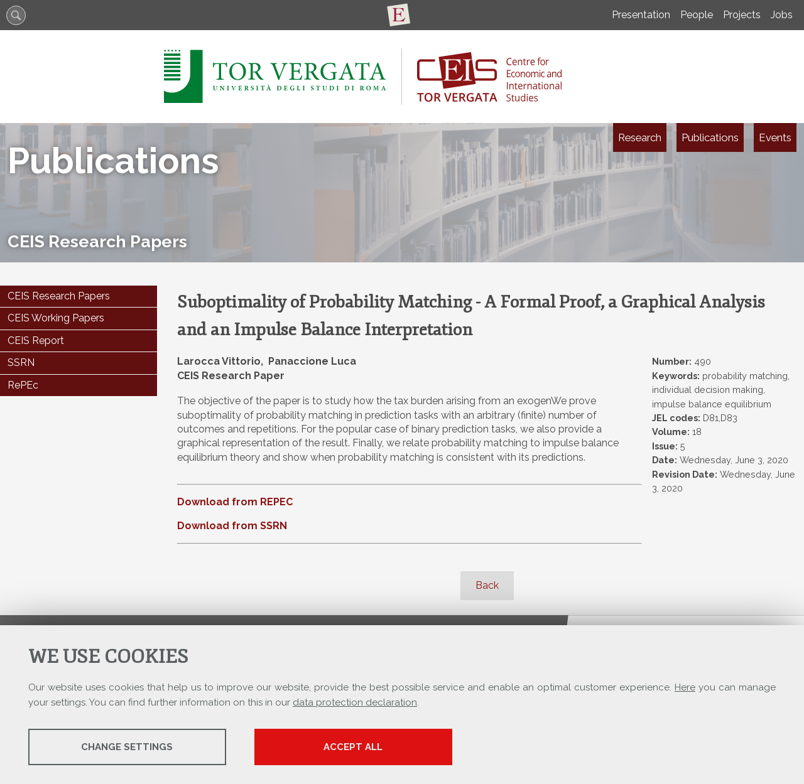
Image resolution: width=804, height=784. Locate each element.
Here (685, 687)
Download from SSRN (232, 526)
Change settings (127, 747)
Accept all (353, 747)
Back (487, 585)
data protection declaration (355, 702)
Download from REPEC (235, 502)
